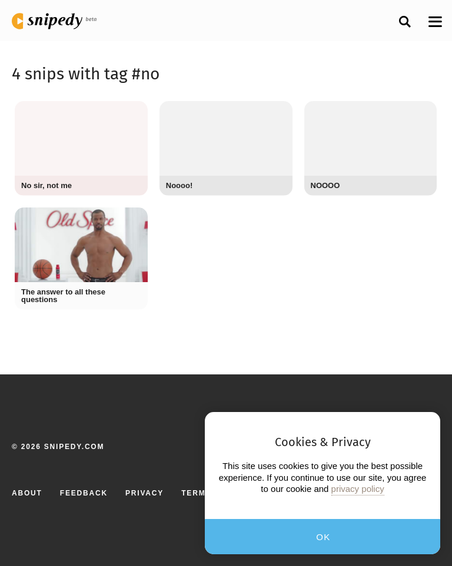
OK (323, 537)
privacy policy (357, 489)
